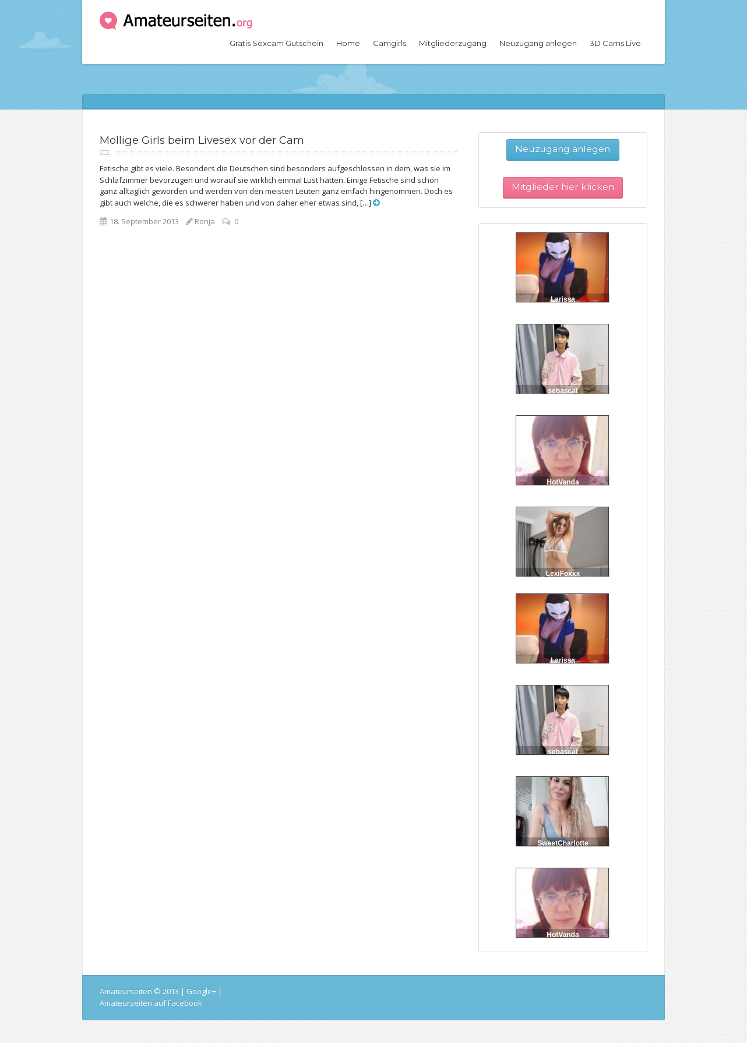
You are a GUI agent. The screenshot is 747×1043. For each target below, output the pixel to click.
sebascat (562, 391)
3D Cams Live (615, 43)
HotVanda (563, 482)
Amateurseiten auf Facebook (151, 1003)
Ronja (205, 221)
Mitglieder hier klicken (563, 186)
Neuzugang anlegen (538, 43)
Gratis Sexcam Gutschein (276, 43)
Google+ (201, 991)
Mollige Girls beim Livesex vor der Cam (202, 140)
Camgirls (389, 43)
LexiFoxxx (563, 574)
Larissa (563, 299)
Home (348, 43)
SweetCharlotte (562, 843)
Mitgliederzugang (453, 43)
